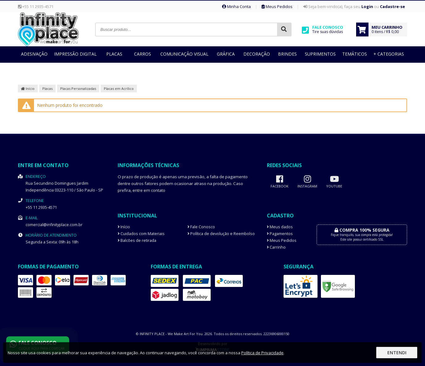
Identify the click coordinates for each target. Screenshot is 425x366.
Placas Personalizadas (78, 88)
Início (28, 88)
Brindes (287, 54)
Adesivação (34, 54)
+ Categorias (388, 54)
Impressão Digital (75, 54)
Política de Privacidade (262, 352)
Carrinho (276, 247)
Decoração (256, 54)
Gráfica (226, 54)
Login (367, 6)
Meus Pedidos (277, 6)
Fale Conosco (201, 226)
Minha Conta (236, 6)
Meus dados (280, 226)
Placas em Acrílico (119, 88)
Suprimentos (320, 54)
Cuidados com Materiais (141, 233)
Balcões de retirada (137, 240)
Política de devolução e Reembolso (221, 233)
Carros (142, 54)
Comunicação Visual (184, 54)
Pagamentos (280, 233)
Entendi (396, 352)
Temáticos (354, 54)
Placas (114, 54)
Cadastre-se (392, 6)
